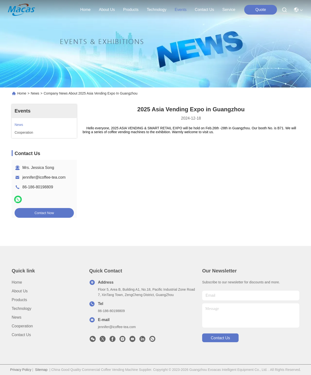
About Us (20, 291)
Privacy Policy (20, 370)
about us (107, 10)
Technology (21, 308)
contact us (204, 10)
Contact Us (21, 335)
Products (19, 300)
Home (85, 10)
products (130, 10)
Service (228, 10)
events (181, 10)
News (35, 93)
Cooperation (22, 326)
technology (156, 10)
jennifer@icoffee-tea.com (44, 177)
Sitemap (41, 370)
